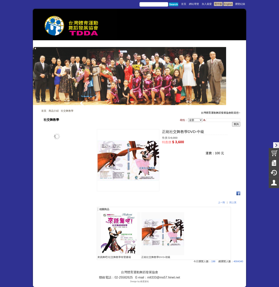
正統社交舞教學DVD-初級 (155, 257)
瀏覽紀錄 (240, 4)
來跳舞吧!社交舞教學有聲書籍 (114, 257)
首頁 (43, 110)
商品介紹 (54, 110)
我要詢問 (193, 149)
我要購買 (172, 149)
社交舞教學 (67, 110)
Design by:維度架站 (139, 281)
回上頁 (232, 202)
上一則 (221, 202)
